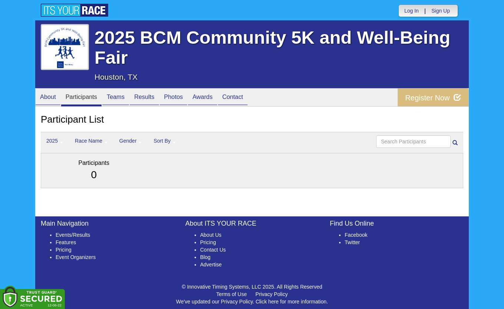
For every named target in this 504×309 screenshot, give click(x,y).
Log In (411, 11)
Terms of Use (231, 294)
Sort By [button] (164, 141)
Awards (218, 98)
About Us (211, 235)
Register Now (433, 97)
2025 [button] (54, 141)
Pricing (64, 250)
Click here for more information (291, 302)
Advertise (211, 265)
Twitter (352, 242)
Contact (251, 98)
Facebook (356, 235)
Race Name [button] (91, 141)
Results (154, 98)
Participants (85, 98)
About (49, 98)
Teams (123, 98)
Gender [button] (130, 141)
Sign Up (440, 11)
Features (66, 242)
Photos (186, 98)
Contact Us (213, 250)
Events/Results (73, 235)
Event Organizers (76, 257)
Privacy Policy (271, 294)
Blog (205, 257)
